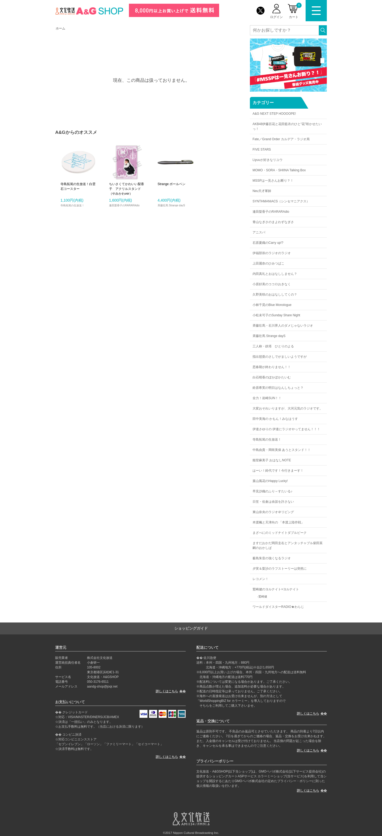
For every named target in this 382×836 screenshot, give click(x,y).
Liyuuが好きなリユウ (268, 160)
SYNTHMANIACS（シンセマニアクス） (281, 201)
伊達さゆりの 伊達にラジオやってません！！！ (286, 429)
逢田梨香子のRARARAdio (271, 212)
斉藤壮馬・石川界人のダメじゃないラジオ (283, 325)
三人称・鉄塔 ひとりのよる (273, 346)
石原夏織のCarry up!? (268, 243)
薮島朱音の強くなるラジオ (272, 558)
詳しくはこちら (167, 691)
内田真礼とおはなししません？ (275, 274)
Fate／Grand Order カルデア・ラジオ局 (281, 139)
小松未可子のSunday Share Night (276, 315)
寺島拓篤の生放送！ (267, 439)
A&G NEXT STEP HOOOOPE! (274, 114)
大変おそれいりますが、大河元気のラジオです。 (288, 408)
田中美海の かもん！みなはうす (275, 419)
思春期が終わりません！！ (272, 367)
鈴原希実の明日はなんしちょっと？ (278, 388)
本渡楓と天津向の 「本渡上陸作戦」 (278, 522)
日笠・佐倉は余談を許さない (273, 502)
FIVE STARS (262, 149)
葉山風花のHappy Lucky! (270, 481)
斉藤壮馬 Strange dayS (269, 336)
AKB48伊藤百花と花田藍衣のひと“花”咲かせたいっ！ (287, 126)
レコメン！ (260, 579)
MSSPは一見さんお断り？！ (273, 180)
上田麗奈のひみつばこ (268, 263)
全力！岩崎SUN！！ (267, 398)
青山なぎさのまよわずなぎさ (273, 222)
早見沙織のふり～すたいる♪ (272, 491)
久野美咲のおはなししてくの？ (275, 294)
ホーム (60, 28)
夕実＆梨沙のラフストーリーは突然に (280, 568)
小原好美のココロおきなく (272, 284)
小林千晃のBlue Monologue (272, 305)
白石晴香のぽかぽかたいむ (272, 377)
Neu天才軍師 (262, 191)
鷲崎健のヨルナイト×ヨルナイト (276, 589)
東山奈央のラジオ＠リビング (273, 512)
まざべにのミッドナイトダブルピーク (280, 533)
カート (295, 11)
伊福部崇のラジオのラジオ (272, 253)
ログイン (276, 17)
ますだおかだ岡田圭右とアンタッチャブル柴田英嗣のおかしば (288, 545)
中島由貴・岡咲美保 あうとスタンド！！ (282, 450)
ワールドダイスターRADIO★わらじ (278, 607)
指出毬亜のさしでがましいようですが (280, 357)
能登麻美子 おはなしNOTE (272, 460)
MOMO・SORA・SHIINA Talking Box (279, 170)
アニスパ (259, 232)
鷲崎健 (262, 596)
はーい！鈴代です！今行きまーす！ (278, 470)
